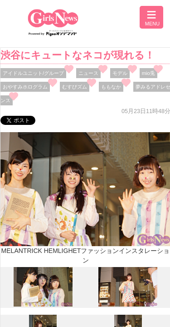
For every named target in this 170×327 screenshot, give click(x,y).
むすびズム (74, 86)
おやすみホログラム (25, 86)
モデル (119, 73)
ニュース (88, 73)
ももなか (111, 86)
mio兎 (148, 73)
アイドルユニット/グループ (33, 73)
